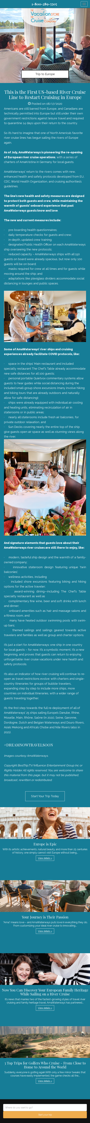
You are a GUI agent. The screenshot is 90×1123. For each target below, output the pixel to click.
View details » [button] (45, 858)
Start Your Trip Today (45, 796)
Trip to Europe (45, 74)
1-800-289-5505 (44, 4)
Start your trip (45, 1114)
